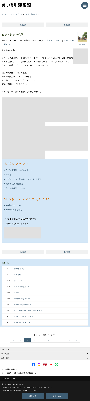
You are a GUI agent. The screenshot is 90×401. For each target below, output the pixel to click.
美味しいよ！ (9, 44)
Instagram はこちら (14, 210)
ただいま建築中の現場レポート (19, 170)
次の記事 (67, 25)
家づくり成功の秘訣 (14, 184)
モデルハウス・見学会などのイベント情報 (23, 179)
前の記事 (23, 25)
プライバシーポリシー (31, 387)
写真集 (8, 175)
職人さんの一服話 (54, 40)
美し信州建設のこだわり (16, 188)
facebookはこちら (13, 205)
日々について (69, 40)
